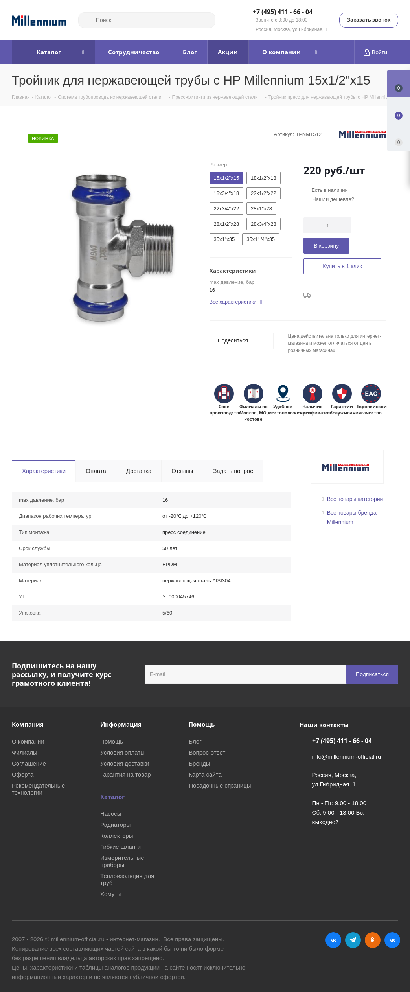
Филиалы (24, 752)
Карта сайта (205, 774)
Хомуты (110, 894)
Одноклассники (373, 940)
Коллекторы (116, 835)
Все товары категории (355, 499)
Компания (28, 724)
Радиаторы (115, 824)
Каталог (112, 797)
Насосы (110, 813)
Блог (195, 741)
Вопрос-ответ (207, 752)
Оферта (22, 774)
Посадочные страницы (220, 785)
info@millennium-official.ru (346, 756)
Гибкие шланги (120, 846)
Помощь (111, 741)
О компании (28, 741)
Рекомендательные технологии (38, 789)
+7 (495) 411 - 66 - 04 (283, 12)
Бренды (199, 763)
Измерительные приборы (122, 861)
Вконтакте (333, 940)
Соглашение (29, 763)
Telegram (353, 940)
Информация (121, 724)
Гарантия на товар (125, 774)
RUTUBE (392, 940)
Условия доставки (124, 763)
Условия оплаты (122, 752)
